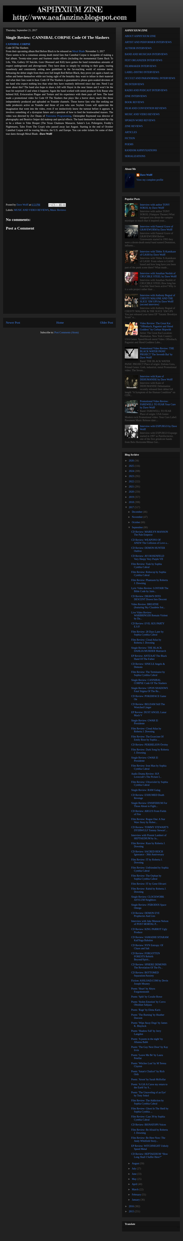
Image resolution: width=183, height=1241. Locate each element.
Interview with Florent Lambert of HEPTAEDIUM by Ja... (148, 837)
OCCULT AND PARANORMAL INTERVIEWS (150, 78)
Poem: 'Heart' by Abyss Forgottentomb (143, 990)
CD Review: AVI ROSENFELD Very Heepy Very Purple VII (147, 557)
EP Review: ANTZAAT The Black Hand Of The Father (149, 657)
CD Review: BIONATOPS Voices (148, 1124)
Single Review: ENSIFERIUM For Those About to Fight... (149, 805)
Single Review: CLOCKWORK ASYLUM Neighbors (147, 898)
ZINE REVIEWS (134, 126)
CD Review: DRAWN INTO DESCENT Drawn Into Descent (149, 598)
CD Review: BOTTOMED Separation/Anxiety (145, 974)
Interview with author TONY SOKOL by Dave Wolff (155, 206)
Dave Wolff (146, 175)
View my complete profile (150, 179)
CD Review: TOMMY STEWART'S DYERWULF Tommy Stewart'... (149, 829)
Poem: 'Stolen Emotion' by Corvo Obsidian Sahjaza (148, 1003)
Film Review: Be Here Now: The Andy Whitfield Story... (148, 1139)
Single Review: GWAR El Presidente (144, 722)
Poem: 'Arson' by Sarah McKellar (148, 1079)
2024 (132, 471)
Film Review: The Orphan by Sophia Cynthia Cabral (146, 877)
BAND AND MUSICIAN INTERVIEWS (146, 54)
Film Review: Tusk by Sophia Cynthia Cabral (146, 566)
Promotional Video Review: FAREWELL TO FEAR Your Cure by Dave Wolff (158, 404)
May (134, 1179)
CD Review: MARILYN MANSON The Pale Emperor (149, 533)
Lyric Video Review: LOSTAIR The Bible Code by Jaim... (149, 590)
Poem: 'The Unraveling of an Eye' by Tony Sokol (148, 1094)
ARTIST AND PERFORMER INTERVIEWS (148, 42)
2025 (132, 466)
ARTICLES (131, 132)
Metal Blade (78, 51)
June (134, 1174)
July (134, 1168)
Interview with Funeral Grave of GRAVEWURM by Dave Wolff (156, 228)
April (135, 1184)
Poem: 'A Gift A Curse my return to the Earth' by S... (149, 1086)
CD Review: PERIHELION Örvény (149, 744)
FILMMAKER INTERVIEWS (140, 66)
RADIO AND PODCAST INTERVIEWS (146, 90)
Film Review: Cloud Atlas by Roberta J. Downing (146, 641)
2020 (132, 491)
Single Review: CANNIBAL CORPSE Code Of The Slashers (149, 682)
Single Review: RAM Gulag (145, 790)
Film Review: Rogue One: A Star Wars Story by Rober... (148, 821)
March (135, 1189)
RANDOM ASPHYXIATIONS (141, 150)
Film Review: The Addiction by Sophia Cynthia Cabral (147, 1102)
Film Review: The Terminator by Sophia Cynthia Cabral (148, 674)
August (136, 1163)
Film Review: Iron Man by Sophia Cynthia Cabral (149, 767)
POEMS (129, 144)
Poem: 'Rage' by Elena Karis (145, 1010)
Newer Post (13, 322)
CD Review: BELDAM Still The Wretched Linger (148, 706)
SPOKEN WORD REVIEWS (140, 120)
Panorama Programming (58, 116)
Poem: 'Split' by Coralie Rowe (146, 996)
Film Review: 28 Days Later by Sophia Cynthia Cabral (147, 633)
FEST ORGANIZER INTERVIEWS (143, 60)
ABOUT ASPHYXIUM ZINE (140, 36)
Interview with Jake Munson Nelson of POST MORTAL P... (149, 923)
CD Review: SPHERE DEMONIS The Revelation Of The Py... (149, 966)
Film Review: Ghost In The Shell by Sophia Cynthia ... (150, 1110)
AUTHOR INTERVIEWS (138, 48)
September (137, 527)
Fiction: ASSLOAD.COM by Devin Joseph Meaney (149, 982)
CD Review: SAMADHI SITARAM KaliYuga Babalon (150, 939)
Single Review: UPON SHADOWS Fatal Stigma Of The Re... (149, 690)
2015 (132, 1211)
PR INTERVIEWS (134, 84)
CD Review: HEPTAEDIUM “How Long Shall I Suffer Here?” (149, 1155)
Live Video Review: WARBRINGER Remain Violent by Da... (149, 615)
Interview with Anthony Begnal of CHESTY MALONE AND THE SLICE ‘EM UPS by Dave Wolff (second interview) (157, 300)
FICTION (130, 138)
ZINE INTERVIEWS (136, 96)
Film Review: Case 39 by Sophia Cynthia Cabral (148, 1118)
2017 (132, 507)
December (137, 511)
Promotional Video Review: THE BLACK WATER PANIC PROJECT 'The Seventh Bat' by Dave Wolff (157, 353)
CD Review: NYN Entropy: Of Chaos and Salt (147, 947)
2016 (132, 1206)
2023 (132, 476)
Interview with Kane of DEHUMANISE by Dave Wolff (156, 378)
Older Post (106, 322)
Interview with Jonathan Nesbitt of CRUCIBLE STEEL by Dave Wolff (158, 275)
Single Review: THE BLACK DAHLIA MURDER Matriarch (148, 649)
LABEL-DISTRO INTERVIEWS (142, 72)
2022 (132, 481)
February (137, 1194)
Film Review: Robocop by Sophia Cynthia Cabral (148, 574)
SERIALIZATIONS (135, 156)
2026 (132, 460)
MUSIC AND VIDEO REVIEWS (31, 210)
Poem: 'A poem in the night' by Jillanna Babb (147, 1041)
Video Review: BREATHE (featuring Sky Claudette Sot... (148, 606)
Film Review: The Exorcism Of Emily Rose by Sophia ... (147, 738)
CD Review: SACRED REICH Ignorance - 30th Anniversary (147, 853)
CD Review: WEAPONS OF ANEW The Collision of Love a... (150, 541)
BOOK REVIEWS (134, 102)
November (137, 517)
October (136, 522)
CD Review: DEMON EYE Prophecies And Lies (145, 915)
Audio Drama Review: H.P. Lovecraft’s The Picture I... (146, 775)
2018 (132, 502)
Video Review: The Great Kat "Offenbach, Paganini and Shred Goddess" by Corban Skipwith (156, 326)
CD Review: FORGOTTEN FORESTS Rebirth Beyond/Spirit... (145, 956)
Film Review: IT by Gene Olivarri (148, 883)
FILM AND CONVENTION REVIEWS (146, 108)
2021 (132, 486)
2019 (132, 497)
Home (60, 322)
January (136, 1199)
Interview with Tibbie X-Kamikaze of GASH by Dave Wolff (158, 253)
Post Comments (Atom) (66, 332)
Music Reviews (58, 210)
